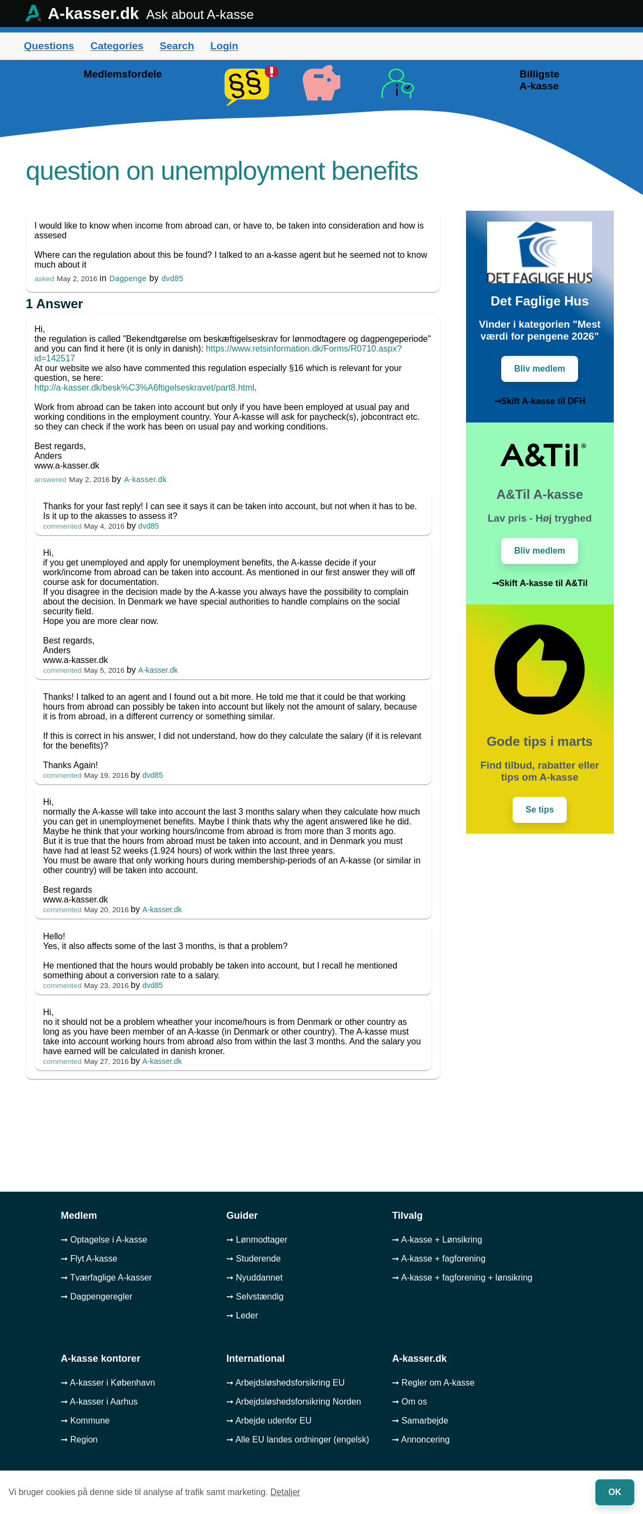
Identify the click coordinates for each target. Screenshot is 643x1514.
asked (44, 279)
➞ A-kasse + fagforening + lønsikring (462, 1277)
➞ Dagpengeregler (96, 1296)
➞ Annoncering (420, 1439)
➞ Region (79, 1439)
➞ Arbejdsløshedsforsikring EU (285, 1382)
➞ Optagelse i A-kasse (104, 1239)
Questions (49, 45)
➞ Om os (409, 1401)
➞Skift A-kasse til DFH (540, 401)
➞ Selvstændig (255, 1296)
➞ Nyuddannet (254, 1277)
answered (51, 480)
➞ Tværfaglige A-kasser (106, 1277)
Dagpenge (128, 278)
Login (224, 45)
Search (177, 45)
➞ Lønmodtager (256, 1239)
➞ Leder (242, 1315)
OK (614, 1492)
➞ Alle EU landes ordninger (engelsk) (297, 1439)
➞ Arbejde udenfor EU (268, 1420)
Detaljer (285, 1492)
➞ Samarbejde (420, 1420)
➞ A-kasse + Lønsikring (437, 1239)
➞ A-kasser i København (108, 1382)
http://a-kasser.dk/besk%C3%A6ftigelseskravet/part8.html (144, 387)
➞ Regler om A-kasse (433, 1382)
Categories (116, 45)
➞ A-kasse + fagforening (438, 1258)
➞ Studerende (253, 1258)
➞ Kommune (85, 1420)
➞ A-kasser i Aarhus (99, 1401)
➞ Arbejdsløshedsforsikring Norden (293, 1401)
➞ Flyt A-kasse (89, 1258)
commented (62, 526)
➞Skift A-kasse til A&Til (540, 583)
